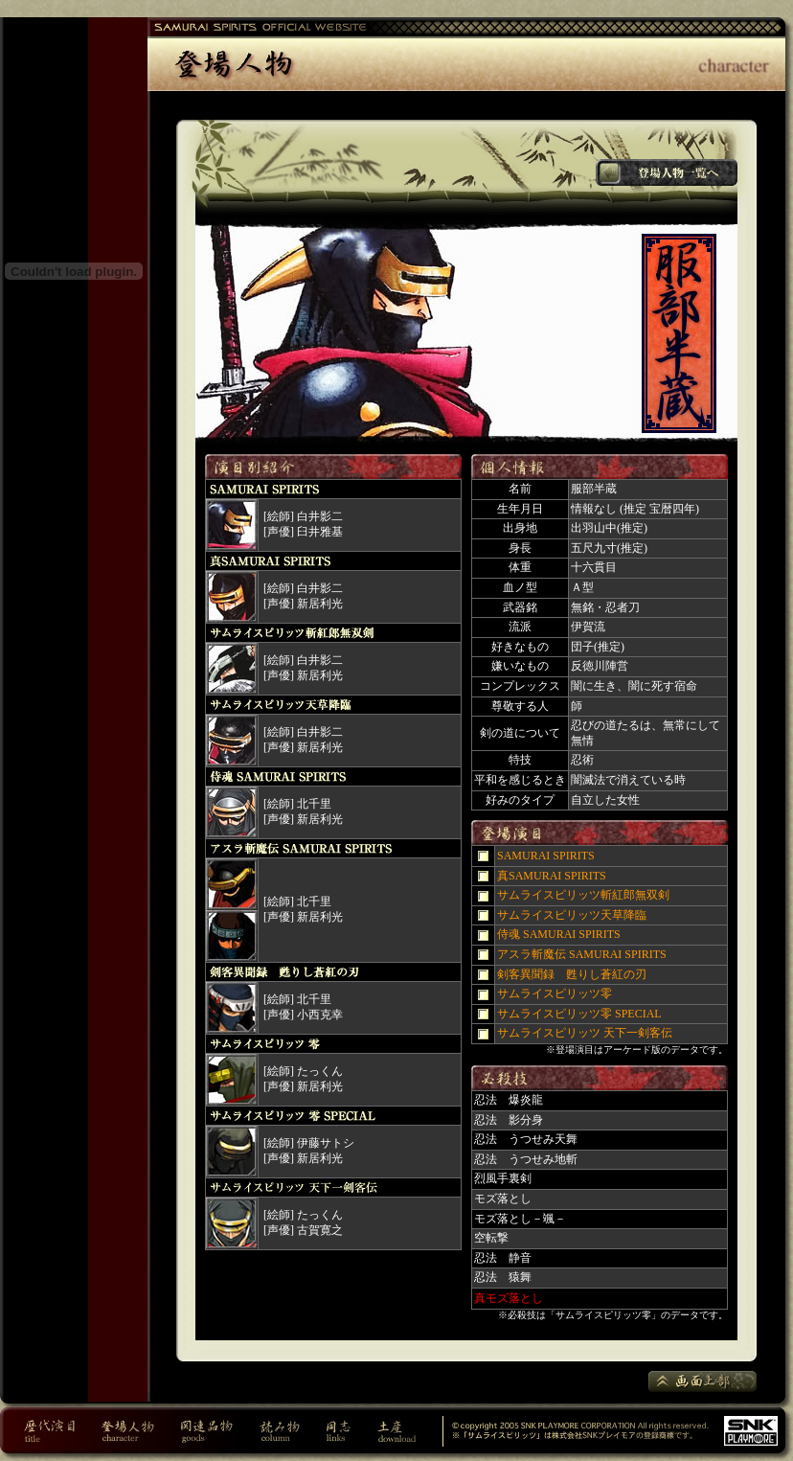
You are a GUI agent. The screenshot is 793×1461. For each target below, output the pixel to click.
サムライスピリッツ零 (554, 993)
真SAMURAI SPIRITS (551, 875)
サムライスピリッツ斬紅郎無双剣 (583, 895)
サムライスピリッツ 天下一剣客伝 (584, 1032)
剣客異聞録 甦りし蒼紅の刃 (571, 974)
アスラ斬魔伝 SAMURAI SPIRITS (582, 954)
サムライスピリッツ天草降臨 (571, 915)
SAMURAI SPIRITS (546, 855)
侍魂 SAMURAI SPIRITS (559, 934)
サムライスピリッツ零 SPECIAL (579, 1013)
